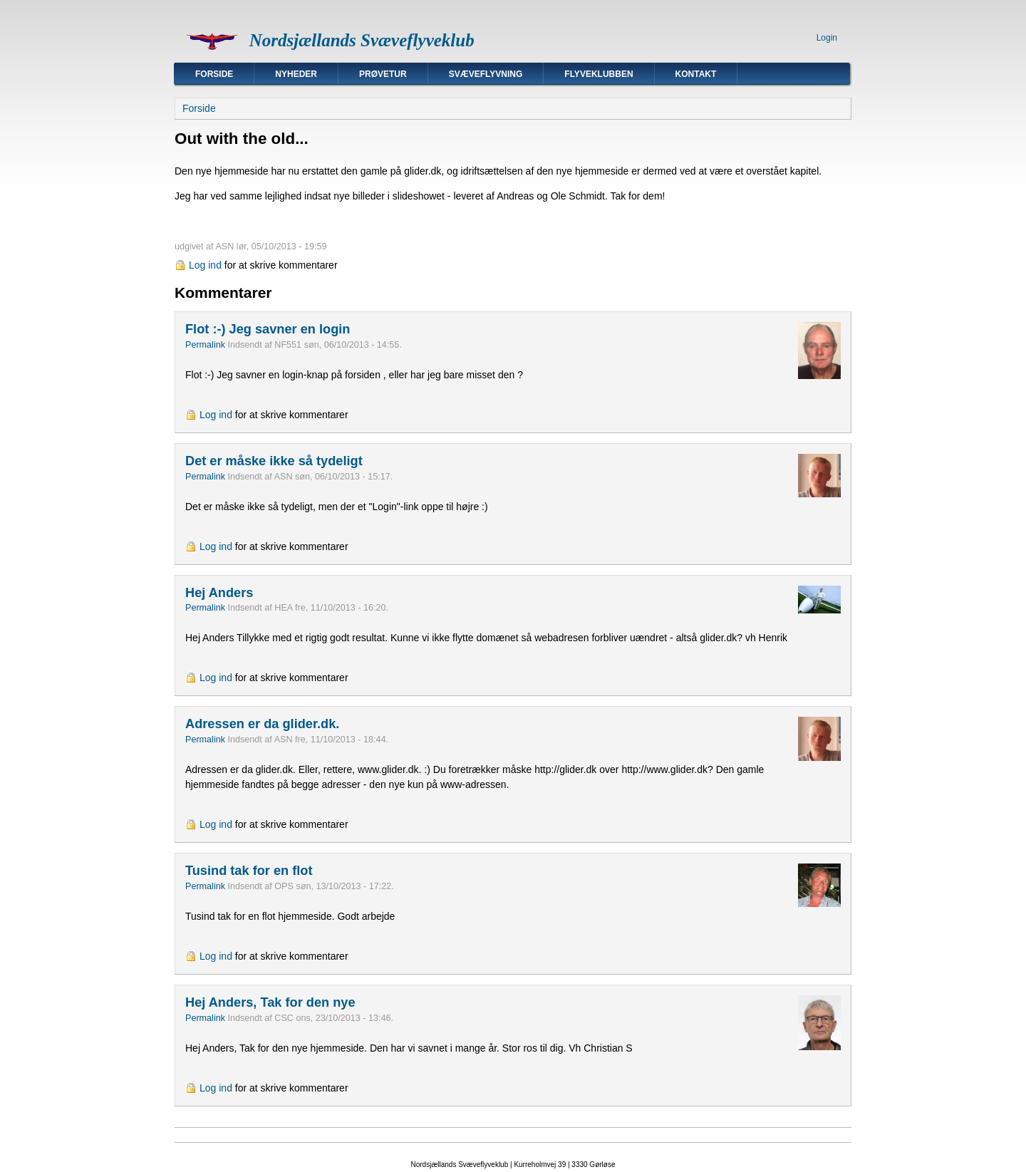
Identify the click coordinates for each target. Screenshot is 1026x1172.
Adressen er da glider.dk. (262, 724)
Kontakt (696, 74)
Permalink (205, 345)
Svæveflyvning (486, 74)
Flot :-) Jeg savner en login (267, 329)
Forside (214, 74)
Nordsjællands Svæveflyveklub (362, 40)
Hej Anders (219, 593)
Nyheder (296, 74)
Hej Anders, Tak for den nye (270, 1002)
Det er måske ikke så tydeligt (274, 461)
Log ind (205, 265)
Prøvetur (383, 74)
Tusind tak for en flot (249, 871)
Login (827, 38)
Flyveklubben (598, 74)
